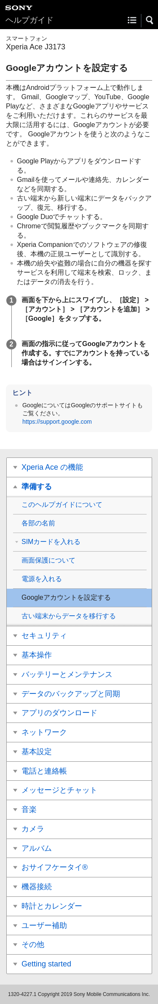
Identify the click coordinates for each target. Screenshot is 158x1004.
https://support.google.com (57, 421)
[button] (150, 20)
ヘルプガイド (29, 20)
